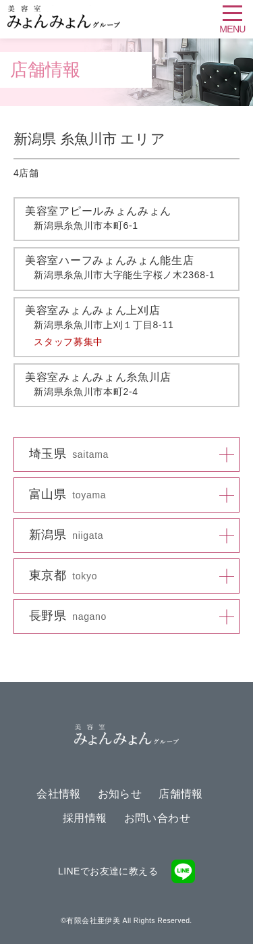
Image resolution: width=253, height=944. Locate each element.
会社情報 (58, 793)
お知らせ (120, 793)
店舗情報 (181, 793)
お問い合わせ (157, 818)
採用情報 (85, 818)
